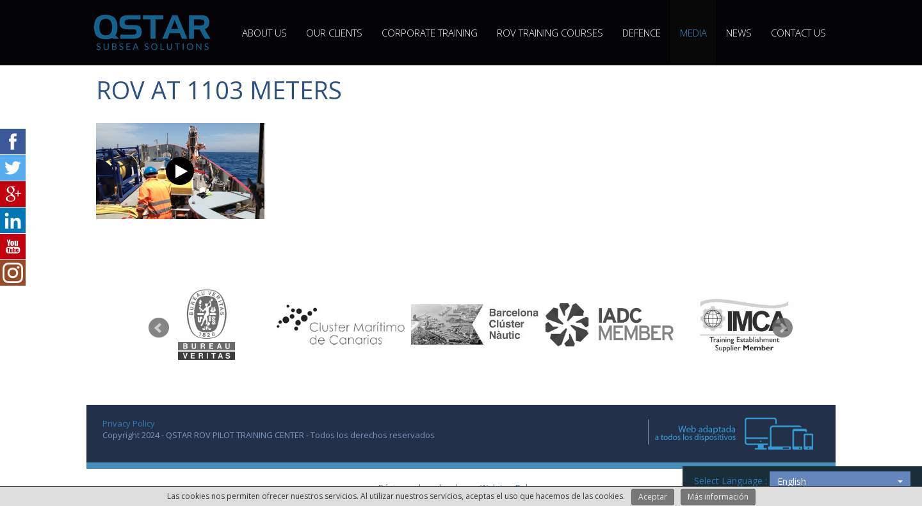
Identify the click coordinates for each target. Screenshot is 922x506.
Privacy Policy (128, 423)
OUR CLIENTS (334, 32)
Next (782, 328)
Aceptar (652, 496)
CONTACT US (798, 32)
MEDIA (693, 32)
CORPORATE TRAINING (430, 32)
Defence (641, 32)
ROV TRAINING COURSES (550, 32)
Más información (718, 496)
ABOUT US (264, 32)
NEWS (739, 32)
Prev (159, 328)
